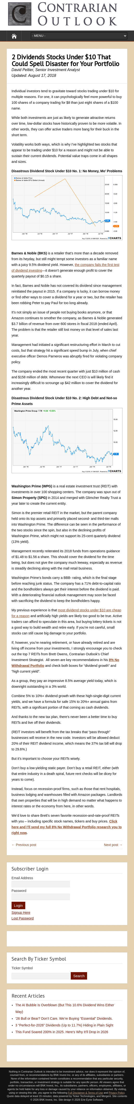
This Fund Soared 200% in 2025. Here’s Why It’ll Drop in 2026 (61, 1032)
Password (19, 891)
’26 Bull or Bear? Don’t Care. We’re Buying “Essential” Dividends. (64, 1018)
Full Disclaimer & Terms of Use (85, 1092)
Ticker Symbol (22, 968)
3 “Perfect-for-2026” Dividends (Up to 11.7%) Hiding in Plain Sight (64, 1025)
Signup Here (21, 912)
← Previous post (24, 845)
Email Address (22, 878)
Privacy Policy (117, 1092)
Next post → (113, 845)
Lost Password (23, 918)
